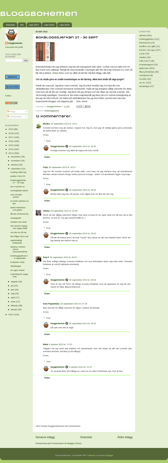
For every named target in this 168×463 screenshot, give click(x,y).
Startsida (10, 25)
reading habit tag (18, 172)
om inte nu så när (18, 232)
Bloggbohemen (38, 14)
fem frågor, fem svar (19, 236)
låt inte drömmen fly (19, 214)
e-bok (142, 54)
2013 (11, 153)
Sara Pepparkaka (51, 304)
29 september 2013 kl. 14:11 (64, 124)
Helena (46, 211)
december (16, 157)
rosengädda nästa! (19, 190)
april (13, 297)
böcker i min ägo (147, 50)
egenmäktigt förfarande (16, 241)
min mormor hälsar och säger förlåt (18, 227)
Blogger (109, 455)
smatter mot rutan (18, 222)
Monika (46, 124)
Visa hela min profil (14, 47)
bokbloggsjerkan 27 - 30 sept (18, 181)
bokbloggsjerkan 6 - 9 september (19, 257)
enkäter (142, 57)
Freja (45, 167)
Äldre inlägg (124, 437)
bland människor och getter (18, 208)
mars (13, 301)
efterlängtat (15, 266)
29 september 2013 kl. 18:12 (62, 167)
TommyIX (91, 455)
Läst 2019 (64, 25)
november (16, 160)
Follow (8, 96)
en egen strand (17, 270)
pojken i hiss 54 (17, 176)
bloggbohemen (57, 146)
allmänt (142, 35)
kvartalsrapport (146, 64)
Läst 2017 (34, 25)
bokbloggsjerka (51, 111)
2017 (11, 137)
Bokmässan (144, 43)
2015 (11, 145)
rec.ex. (142, 82)
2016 (11, 141)
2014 (11, 149)
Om (22, 25)
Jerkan (55, 73)
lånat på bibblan (146, 72)
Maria (45, 344)
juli (12, 286)
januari (14, 309)
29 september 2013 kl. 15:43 (82, 146)
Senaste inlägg (45, 437)
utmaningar (144, 86)
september (16, 169)
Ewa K (46, 257)
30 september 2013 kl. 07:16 (73, 304)
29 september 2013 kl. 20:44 (82, 280)
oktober (15, 165)
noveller (143, 79)
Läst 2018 (49, 25)
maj (13, 293)
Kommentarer (14, 116)
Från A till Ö (144, 61)
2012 (11, 314)
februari (14, 305)
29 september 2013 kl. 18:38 (63, 211)
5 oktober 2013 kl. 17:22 (60, 344)
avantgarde (15, 218)
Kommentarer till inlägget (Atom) (66, 443)
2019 (11, 129)
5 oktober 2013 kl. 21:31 (80, 367)
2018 (11, 133)
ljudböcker (144, 68)
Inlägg (11, 111)
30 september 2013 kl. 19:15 (82, 323)
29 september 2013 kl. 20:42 (82, 190)
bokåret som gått (147, 46)
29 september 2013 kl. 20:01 (63, 257)
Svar (48, 141)
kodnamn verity (17, 262)
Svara (45, 135)
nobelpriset (144, 75)
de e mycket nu (17, 186)
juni (13, 289)
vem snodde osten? (16, 195)
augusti (14, 281)
